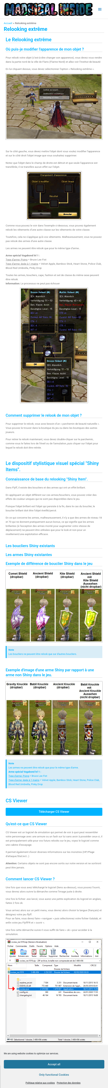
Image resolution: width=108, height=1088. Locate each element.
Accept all (54, 1064)
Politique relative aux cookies (40, 1083)
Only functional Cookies (54, 1074)
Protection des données (68, 1083)
